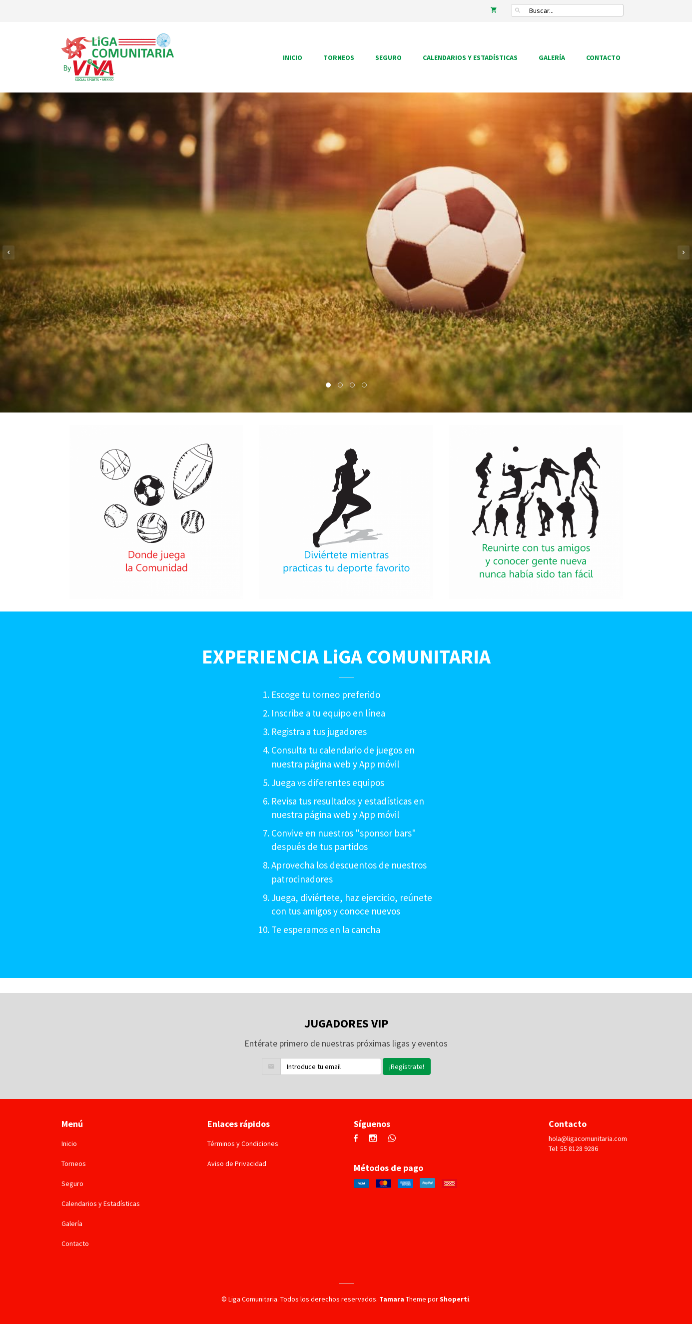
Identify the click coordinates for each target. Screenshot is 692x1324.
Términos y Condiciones (242, 1143)
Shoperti (454, 1299)
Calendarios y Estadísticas (470, 57)
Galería (552, 57)
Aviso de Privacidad (236, 1163)
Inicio (292, 57)
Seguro (388, 57)
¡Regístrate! (406, 1066)
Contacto (603, 57)
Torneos (338, 57)
